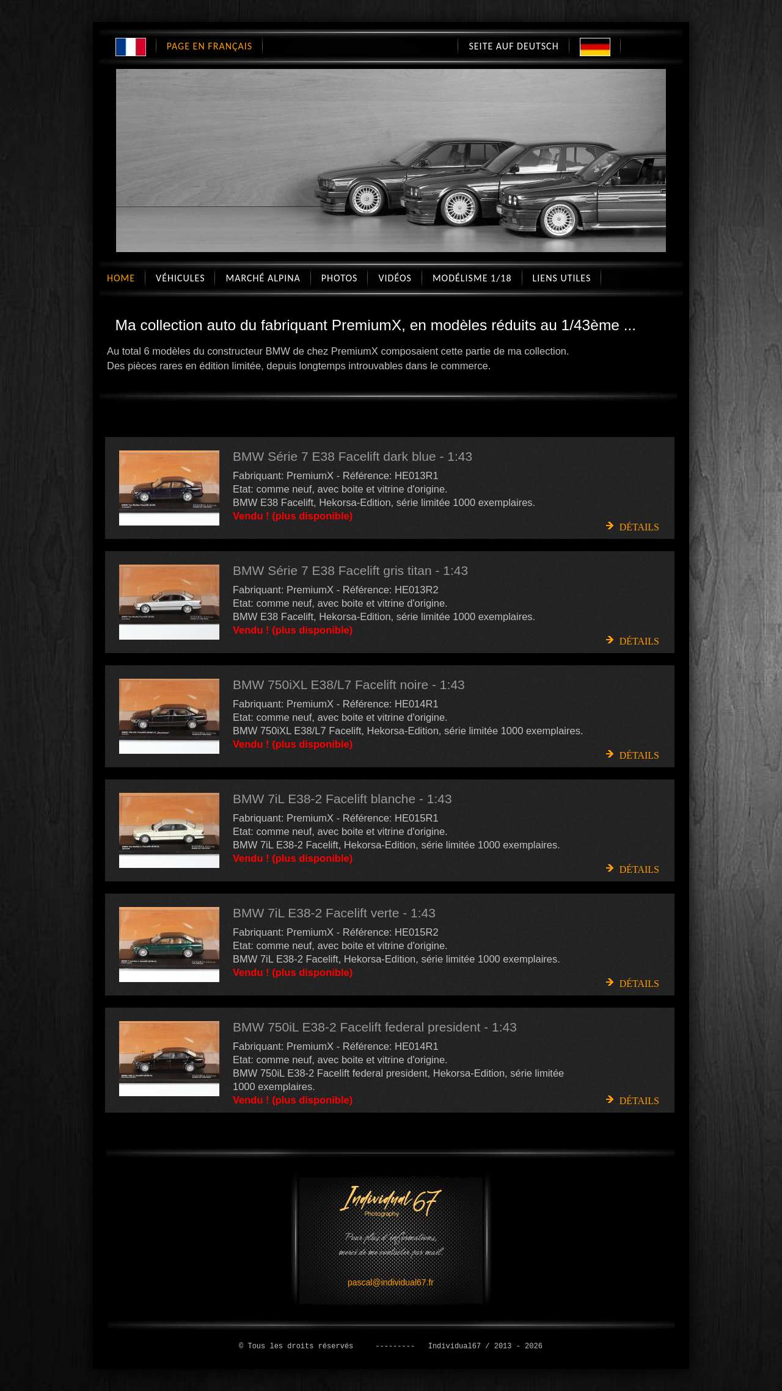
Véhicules (180, 278)
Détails (639, 527)
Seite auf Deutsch (513, 46)
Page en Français (209, 46)
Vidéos (394, 278)
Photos (339, 278)
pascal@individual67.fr (391, 1282)
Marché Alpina (262, 278)
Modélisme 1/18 (472, 278)
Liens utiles (562, 278)
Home (121, 278)
